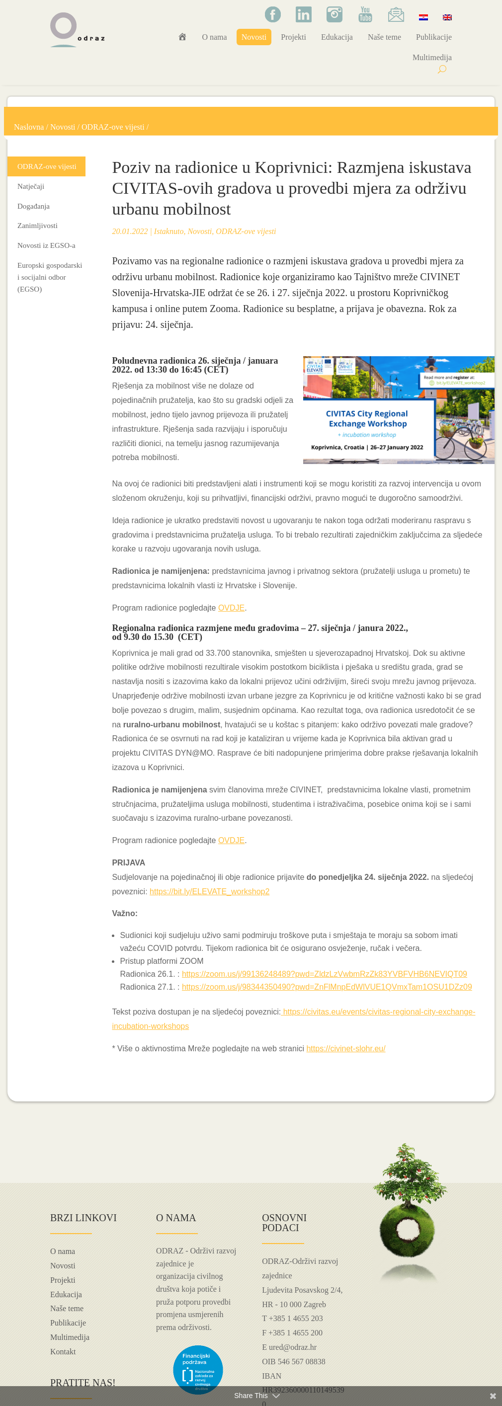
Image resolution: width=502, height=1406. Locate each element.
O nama (214, 37)
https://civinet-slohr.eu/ (345, 1048)
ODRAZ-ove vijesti (113, 127)
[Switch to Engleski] (447, 16)
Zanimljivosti (37, 226)
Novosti (254, 37)
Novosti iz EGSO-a (46, 245)
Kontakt (63, 1351)
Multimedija (432, 57)
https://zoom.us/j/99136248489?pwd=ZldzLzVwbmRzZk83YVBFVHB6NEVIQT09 (324, 974)
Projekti (293, 37)
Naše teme (384, 37)
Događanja (33, 206)
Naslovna (29, 127)
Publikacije (434, 37)
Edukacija (337, 37)
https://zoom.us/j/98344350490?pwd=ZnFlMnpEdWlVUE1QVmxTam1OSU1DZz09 (327, 987)
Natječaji (30, 186)
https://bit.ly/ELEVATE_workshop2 (209, 891)
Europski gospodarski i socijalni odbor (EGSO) (49, 277)
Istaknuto (169, 231)
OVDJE (231, 608)
